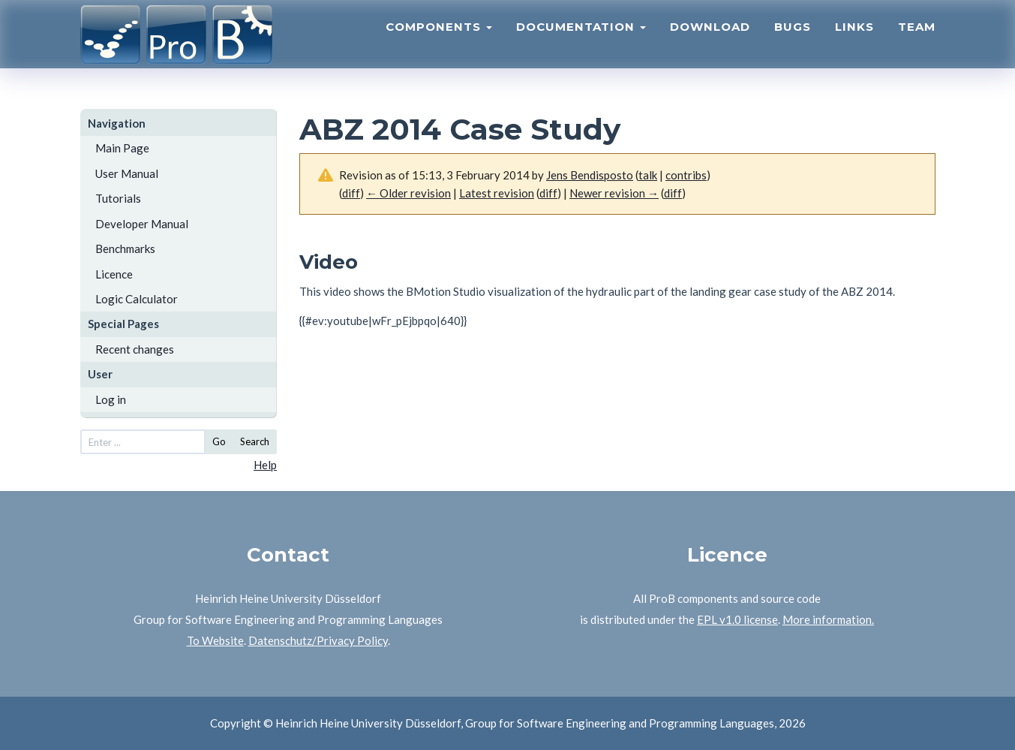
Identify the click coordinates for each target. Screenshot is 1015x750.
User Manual (126, 173)
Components (439, 42)
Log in (110, 399)
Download (710, 42)
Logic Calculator (136, 299)
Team (916, 42)
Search (254, 441)
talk (647, 175)
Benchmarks (125, 248)
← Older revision (408, 193)
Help (265, 464)
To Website (215, 640)
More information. (828, 619)
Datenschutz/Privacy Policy (318, 640)
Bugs (792, 42)
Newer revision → (614, 193)
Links (854, 42)
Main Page (122, 148)
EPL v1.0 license (737, 619)
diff (548, 193)
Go (219, 441)
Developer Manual (141, 223)
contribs (686, 175)
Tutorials (118, 198)
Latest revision (496, 193)
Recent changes (134, 349)
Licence (114, 274)
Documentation (581, 42)
